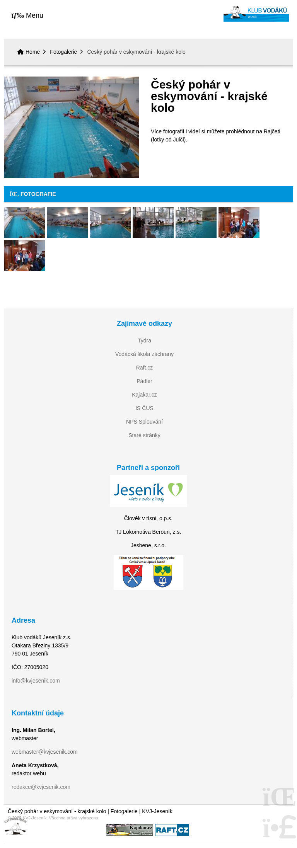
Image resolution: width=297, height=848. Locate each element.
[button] (27, 15)
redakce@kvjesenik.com (41, 787)
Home (256, 14)
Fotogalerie (63, 52)
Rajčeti (272, 131)
